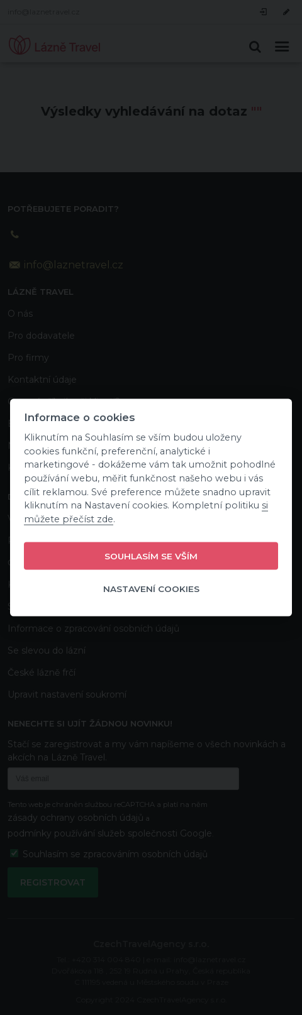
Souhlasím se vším (151, 556)
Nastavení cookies (151, 589)
